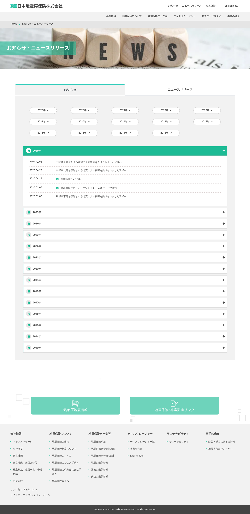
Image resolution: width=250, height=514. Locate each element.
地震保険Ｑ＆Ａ (60, 481)
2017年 (205, 121)
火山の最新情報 (99, 476)
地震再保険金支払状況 (103, 449)
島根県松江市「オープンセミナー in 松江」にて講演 (89, 188)
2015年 (82, 133)
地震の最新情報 (99, 463)
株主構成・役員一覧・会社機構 (27, 472)
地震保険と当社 (60, 442)
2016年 (41, 133)
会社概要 (18, 449)
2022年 (205, 110)
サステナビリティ (211, 16)
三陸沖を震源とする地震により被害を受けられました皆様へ (89, 162)
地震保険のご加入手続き (65, 463)
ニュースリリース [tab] (180, 89)
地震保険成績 (98, 442)
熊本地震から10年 (71, 179)
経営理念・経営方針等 (25, 463)
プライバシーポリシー (40, 495)
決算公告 (210, 6)
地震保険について (132, 16)
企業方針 (18, 481)
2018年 (164, 121)
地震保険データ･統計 (102, 456)
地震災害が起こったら (220, 449)
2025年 (82, 110)
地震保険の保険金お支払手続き (66, 472)
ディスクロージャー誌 (142, 442)
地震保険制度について (64, 449)
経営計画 (18, 456)
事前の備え (233, 16)
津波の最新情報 (99, 470)
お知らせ (173, 6)
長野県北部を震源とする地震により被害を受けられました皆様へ (91, 170)
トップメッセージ (22, 442)
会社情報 (111, 16)
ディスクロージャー (184, 16)
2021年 (41, 121)
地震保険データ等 (157, 16)
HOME (13, 24)
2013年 (164, 133)
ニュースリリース (192, 6)
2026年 (41, 110)
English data (231, 6)
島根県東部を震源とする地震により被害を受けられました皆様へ (91, 196)
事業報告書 (136, 449)
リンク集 (15, 489)
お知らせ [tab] (70, 90)
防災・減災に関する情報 (221, 442)
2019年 (123, 121)
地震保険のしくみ (62, 456)
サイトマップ (17, 495)
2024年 (123, 110)
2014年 (123, 133)
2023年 (164, 110)
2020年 (82, 121)
